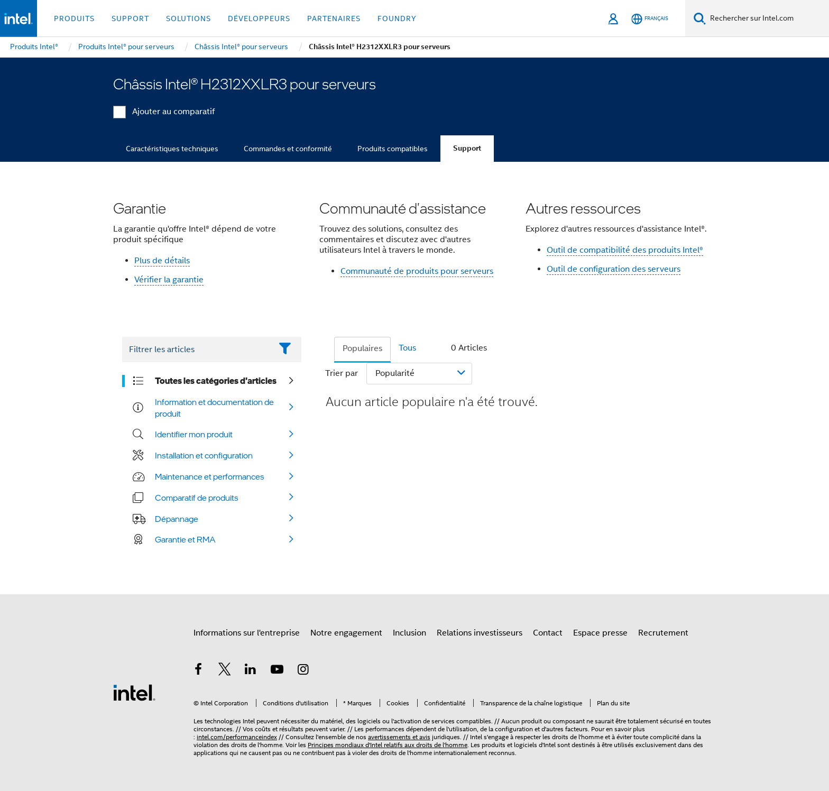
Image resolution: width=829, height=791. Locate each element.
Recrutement (663, 633)
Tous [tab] (407, 348)
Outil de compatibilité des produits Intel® (625, 250)
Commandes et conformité (288, 148)
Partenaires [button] (334, 18)
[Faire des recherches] (700, 18)
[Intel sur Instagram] (303, 670)
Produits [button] (74, 18)
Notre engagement (346, 633)
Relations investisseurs (479, 633)
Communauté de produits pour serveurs (416, 271)
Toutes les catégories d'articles (216, 380)
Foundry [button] (397, 18)
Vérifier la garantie (169, 279)
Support (467, 148)
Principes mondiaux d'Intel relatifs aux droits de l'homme (387, 745)
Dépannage (176, 518)
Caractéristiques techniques (172, 148)
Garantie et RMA (185, 539)
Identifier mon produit (194, 434)
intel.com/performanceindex (237, 737)
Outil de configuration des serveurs (613, 269)
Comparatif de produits (196, 497)
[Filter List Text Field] (197, 349)
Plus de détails (162, 260)
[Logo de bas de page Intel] (134, 692)
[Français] (650, 19)
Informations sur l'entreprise (247, 633)
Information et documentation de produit (214, 408)
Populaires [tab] (362, 348)
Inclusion (409, 633)
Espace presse (600, 633)
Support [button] (130, 18)
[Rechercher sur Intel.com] (767, 18)
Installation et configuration (204, 455)
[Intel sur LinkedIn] (251, 670)
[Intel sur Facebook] (198, 670)
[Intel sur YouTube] (277, 670)
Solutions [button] (188, 18)
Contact (548, 633)
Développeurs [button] (259, 18)
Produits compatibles (392, 148)
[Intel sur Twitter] (225, 670)
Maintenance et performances (209, 476)
